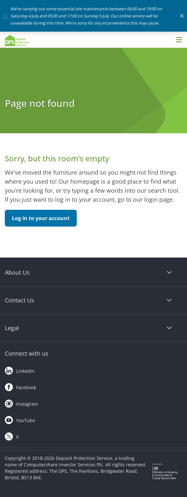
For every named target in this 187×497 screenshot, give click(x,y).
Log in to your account (41, 218)
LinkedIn (19, 369)
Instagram (21, 402)
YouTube (20, 418)
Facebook (20, 386)
